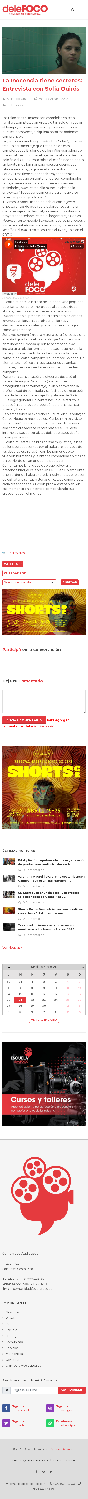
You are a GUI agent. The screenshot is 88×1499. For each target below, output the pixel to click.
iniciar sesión (45, 726)
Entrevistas (16, 553)
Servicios (12, 1348)
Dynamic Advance (62, 1449)
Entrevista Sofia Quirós (23, 298)
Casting (11, 1336)
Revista (11, 1318)
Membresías (15, 1354)
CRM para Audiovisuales (23, 1365)
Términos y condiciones (27, 1460)
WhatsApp (13, 564)
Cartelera (12, 1324)
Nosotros (12, 1312)
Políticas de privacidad (62, 1460)
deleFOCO (7, 298)
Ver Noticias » (12, 947)
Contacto (12, 1360)
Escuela (11, 1330)
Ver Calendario (44, 1019)
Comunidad (14, 1342)
